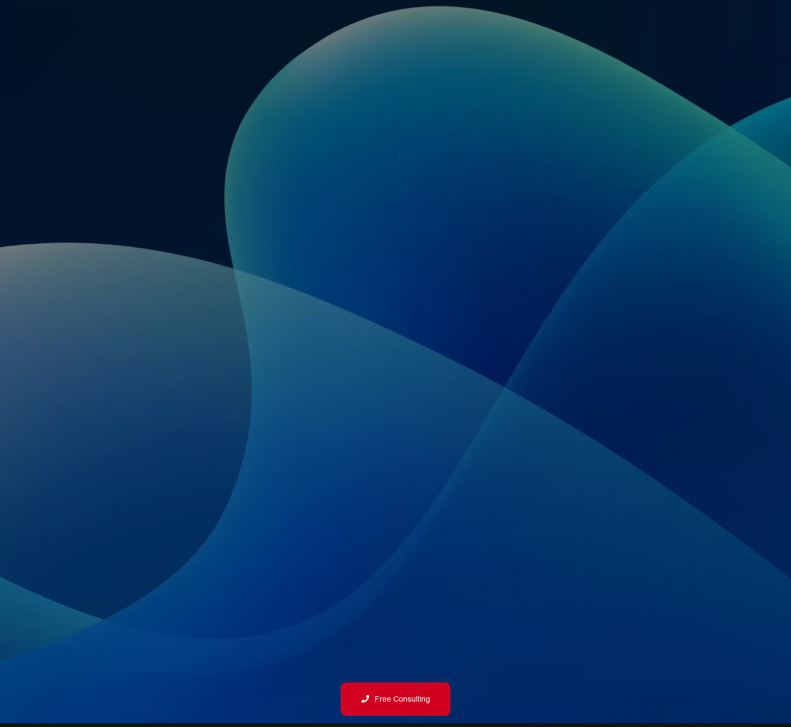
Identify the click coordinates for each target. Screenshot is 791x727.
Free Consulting (395, 699)
